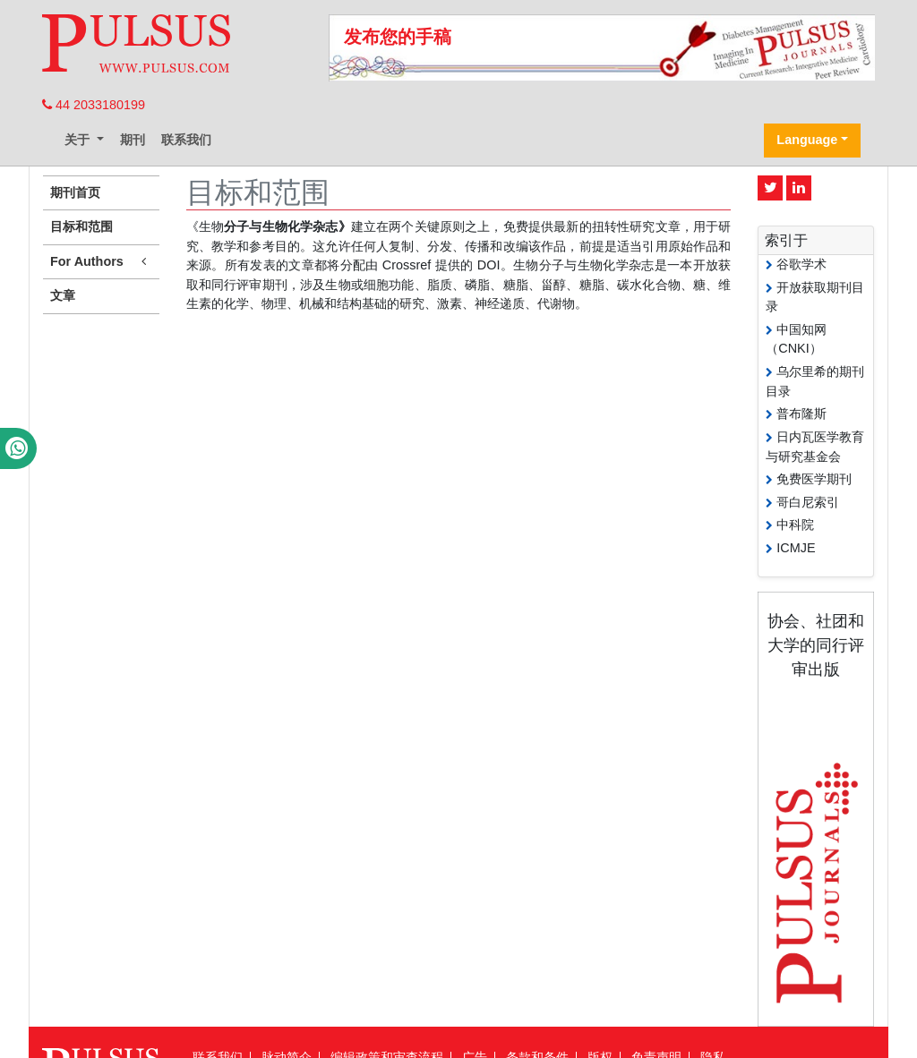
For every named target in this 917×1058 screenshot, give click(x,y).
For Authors (101, 261)
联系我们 (186, 139)
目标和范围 (81, 226)
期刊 (132, 139)
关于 (78, 139)
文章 (62, 295)
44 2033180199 (93, 105)
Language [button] (806, 139)
